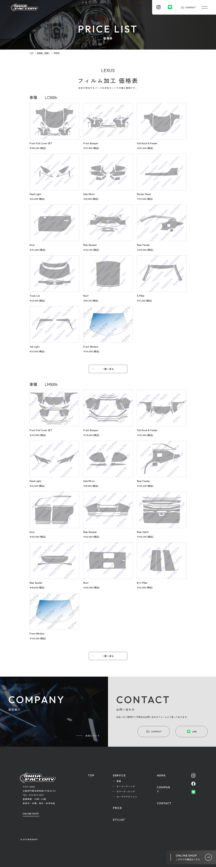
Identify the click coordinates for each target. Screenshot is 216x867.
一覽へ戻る (108, 369)
